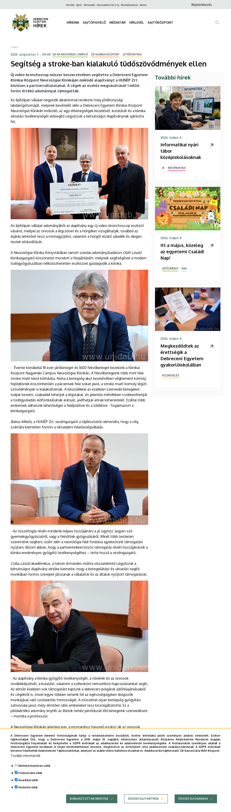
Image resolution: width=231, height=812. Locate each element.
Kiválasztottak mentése (89, 804)
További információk (25, 761)
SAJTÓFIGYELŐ (94, 22)
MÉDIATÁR (117, 22)
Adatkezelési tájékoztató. (162, 756)
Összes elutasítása (143, 804)
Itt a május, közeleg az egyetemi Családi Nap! (182, 251)
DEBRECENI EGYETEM (40, 20)
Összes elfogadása (193, 804)
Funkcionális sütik (30, 778)
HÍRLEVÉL (136, 22)
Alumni (143, 5)
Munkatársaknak (129, 5)
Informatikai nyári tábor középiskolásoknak (180, 151)
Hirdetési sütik (28, 792)
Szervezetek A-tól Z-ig (108, 5)
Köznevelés (89, 5)
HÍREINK (73, 22)
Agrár (79, 5)
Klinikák (70, 5)
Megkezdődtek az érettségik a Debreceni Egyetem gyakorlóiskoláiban (181, 355)
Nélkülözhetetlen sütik (34, 771)
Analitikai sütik (28, 785)
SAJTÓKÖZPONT (160, 22)
